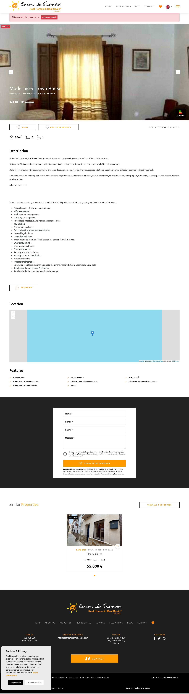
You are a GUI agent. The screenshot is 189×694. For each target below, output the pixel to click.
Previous (10, 72)
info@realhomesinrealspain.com (72, 638)
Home (108, 6)
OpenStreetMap (158, 361)
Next (178, 72)
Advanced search (49, 17)
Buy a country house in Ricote (138, 689)
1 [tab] (94, 576)
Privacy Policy (77, 454)
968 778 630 (29, 638)
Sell (137, 6)
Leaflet (141, 361)
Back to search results (164, 127)
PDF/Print (23, 288)
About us (50, 623)
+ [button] (13, 313)
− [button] (13, 317)
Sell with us (116, 623)
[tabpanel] (94, 543)
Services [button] (100, 623)
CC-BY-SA (175, 361)
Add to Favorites (58, 127)
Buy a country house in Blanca (51, 689)
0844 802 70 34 (29, 641)
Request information (94, 463)
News (130, 623)
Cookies (73, 678)
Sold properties (100, 678)
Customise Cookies (34, 682)
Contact (149, 6)
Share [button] (22, 127)
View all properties (159, 505)
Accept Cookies (15, 682)
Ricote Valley (83, 623)
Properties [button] (123, 6)
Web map (84, 678)
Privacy (63, 678)
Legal (54, 678)
